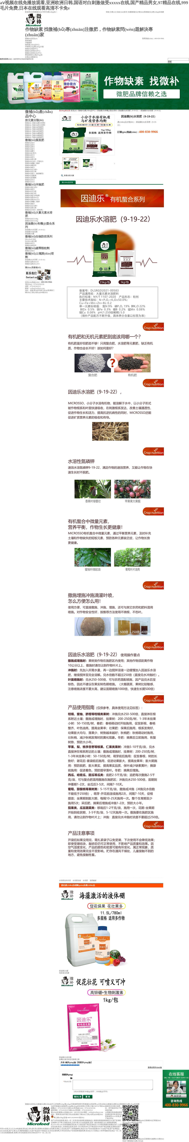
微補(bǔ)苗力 (30, 157)
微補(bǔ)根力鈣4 (31, 187)
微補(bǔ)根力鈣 (30, 193)
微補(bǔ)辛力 (30, 180)
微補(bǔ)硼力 (30, 151)
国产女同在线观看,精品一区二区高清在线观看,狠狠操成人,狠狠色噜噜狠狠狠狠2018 (81, 1120)
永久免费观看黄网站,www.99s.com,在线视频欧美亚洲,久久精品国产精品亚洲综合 (84, 1124)
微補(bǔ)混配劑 (30, 176)
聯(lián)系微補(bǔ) (145, 12)
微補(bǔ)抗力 (30, 243)
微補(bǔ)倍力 (30, 251)
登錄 (107, 12)
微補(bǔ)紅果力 (30, 153)
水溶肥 (85, 881)
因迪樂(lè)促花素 (65, 1057)
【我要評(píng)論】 (84, 1062)
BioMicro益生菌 (31, 241)
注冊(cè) (113, 12)
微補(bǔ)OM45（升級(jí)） (34, 161)
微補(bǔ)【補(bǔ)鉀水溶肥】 (35, 125)
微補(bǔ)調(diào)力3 (32, 199)
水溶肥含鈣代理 (65, 881)
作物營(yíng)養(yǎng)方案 (64, 1104)
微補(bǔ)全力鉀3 (31, 169)
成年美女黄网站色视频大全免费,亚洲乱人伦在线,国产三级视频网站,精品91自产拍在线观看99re (65, 1129)
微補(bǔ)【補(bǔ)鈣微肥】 (34, 127)
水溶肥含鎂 (77, 881)
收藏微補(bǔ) (133, 12)
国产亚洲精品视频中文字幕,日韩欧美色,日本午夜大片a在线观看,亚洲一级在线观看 (86, 1121)
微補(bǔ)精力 (30, 189)
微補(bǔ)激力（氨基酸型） (35, 173)
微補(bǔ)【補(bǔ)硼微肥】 (34, 133)
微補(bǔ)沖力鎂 (30, 191)
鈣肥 (31, 59)
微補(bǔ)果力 (30, 147)
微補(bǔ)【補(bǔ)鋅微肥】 (34, 131)
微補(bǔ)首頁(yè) (31, 1104)
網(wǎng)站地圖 (158, 12)
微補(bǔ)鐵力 (30, 167)
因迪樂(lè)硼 (63, 971)
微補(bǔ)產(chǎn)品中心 (87, 111)
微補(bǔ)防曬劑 (30, 178)
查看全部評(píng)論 (155, 1067)
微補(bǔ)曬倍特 (30, 165)
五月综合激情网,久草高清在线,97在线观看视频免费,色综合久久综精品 (73, 1131)
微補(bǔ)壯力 (30, 155)
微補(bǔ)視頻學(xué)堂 (93, 1104)
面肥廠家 (93, 881)
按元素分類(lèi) (34, 120)
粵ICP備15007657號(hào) (96, 1106)
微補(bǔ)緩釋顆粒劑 (37, 248)
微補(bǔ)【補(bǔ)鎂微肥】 (34, 129)
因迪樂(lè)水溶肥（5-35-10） (35, 260)
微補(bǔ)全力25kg (31, 221)
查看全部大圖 (69, 175)
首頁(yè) (74, 111)
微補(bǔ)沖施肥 (34, 184)
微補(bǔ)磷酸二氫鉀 (32, 163)
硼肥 (28, 59)
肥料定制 (20, 59)
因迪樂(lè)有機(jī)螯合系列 (107, 111)
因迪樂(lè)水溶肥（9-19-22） (128, 111)
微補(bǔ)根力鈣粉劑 (32, 195)
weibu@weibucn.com (37, 288)
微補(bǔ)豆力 (30, 182)
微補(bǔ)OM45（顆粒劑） (34, 210)
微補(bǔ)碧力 (30, 145)
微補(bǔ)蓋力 (30, 149)
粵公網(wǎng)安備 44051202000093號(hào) (67, 1118)
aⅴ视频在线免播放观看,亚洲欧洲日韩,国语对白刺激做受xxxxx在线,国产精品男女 (113, 1115)
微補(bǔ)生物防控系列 (38, 236)
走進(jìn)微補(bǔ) (107, 1104)
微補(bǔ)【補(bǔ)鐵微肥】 (34, 135)
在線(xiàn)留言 (122, 12)
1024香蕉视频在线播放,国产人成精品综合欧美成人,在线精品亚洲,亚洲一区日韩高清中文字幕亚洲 (87, 1126)
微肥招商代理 (79, 1104)
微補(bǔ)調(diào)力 (32, 197)
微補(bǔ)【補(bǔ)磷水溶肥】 (35, 123)
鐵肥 (15, 59)
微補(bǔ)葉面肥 (34, 140)
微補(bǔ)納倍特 (30, 245)
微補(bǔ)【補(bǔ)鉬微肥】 (34, 137)
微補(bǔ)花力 (30, 143)
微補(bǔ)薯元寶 (30, 159)
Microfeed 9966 (30, 239)
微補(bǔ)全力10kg (31, 219)
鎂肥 (25, 59)
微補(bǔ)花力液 (30, 171)
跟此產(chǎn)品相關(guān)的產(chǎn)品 (78, 885)
